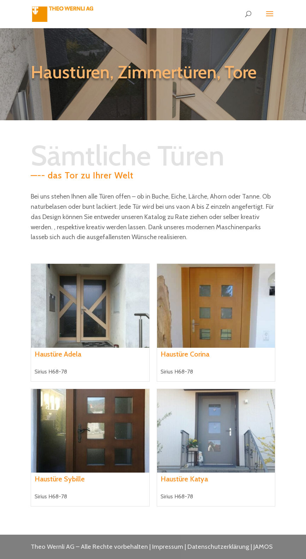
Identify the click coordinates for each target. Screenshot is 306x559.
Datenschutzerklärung (218, 547)
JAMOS (262, 547)
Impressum (167, 547)
